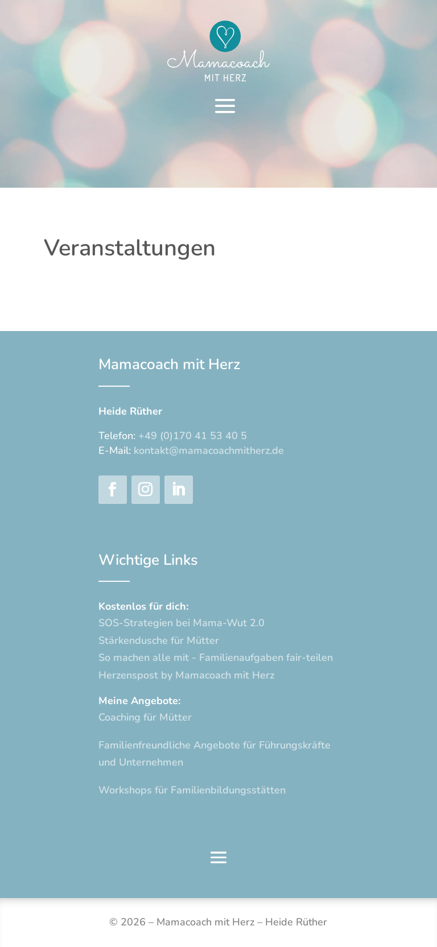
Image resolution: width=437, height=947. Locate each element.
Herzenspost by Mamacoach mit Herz (186, 675)
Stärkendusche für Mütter (158, 640)
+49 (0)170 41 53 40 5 (192, 436)
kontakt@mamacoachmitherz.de (209, 450)
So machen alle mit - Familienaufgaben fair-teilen (215, 657)
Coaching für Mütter (145, 717)
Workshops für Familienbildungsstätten (192, 790)
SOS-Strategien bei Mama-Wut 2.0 (181, 623)
